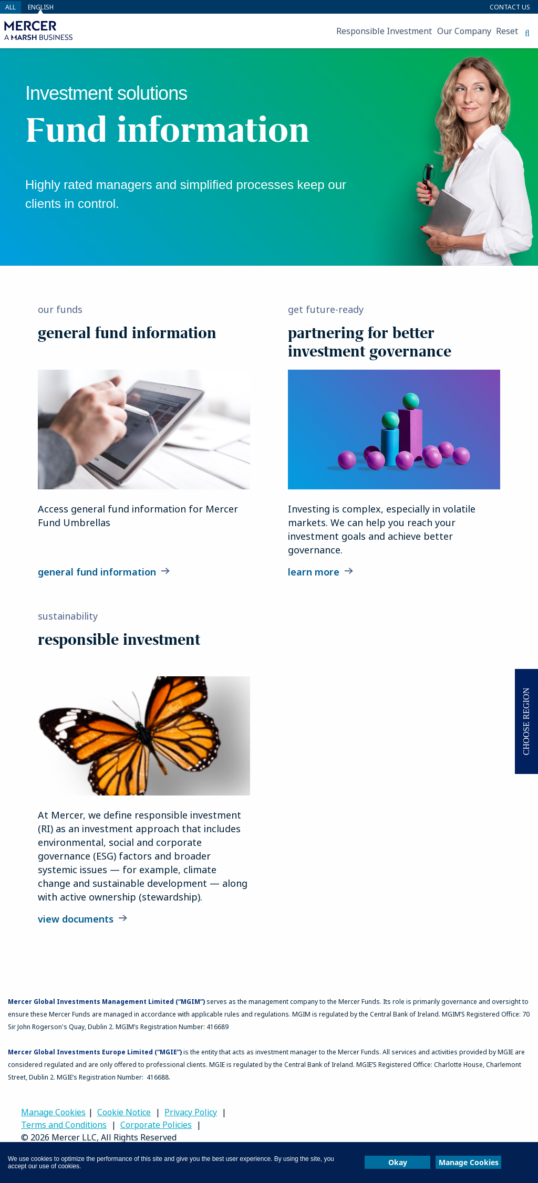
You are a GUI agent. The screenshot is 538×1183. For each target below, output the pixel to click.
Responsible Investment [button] (384, 31)
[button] (527, 33)
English (41, 7)
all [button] (10, 7)
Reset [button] (507, 31)
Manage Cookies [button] (469, 1162)
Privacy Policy (190, 1112)
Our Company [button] (464, 31)
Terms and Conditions (64, 1124)
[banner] (269, 157)
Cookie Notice (124, 1112)
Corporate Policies (156, 1124)
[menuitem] (169, 31)
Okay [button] (397, 1162)
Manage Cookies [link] (53, 1112)
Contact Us (510, 7)
